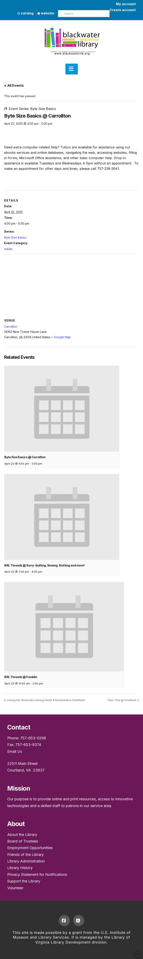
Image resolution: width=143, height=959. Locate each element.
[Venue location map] (71, 284)
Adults (8, 249)
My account (126, 4)
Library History (20, 868)
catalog (25, 13)
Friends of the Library (25, 854)
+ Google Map (61, 337)
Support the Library (23, 881)
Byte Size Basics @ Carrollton (25, 457)
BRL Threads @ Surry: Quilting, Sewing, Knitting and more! (44, 565)
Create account (123, 10)
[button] (71, 69)
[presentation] (61, 409)
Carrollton (10, 326)
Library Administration (26, 861)
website (45, 13)
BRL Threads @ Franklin (20, 677)
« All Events (14, 85)
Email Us (14, 751)
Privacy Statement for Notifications (37, 874)
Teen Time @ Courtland (122, 700)
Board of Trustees (22, 841)
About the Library (22, 834)
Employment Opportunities (30, 848)
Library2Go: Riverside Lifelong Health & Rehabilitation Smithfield (45, 700)
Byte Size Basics (15, 237)
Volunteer (15, 888)
